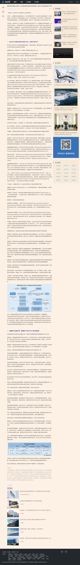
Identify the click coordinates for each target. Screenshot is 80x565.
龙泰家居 (58, 169)
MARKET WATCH (34, 555)
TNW (9, 557)
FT (43, 557)
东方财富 (34, 558)
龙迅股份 (58, 165)
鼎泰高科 (58, 180)
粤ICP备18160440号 (13, 562)
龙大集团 (58, 172)
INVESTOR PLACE (26, 555)
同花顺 (9, 559)
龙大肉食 (66, 172)
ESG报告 (28, 2)
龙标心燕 (66, 169)
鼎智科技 (74, 180)
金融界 (38, 558)
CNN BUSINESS (29, 557)
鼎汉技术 (66, 180)
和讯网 (47, 558)
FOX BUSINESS (42, 555)
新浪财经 (9, 558)
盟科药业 (10, 485)
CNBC (16, 556)
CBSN (47, 556)
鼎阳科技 (66, 176)
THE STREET (10, 556)
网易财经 (14, 558)
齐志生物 (74, 172)
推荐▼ (15, 2)
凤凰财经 (24, 558)
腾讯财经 (19, 558)
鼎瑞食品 (74, 176)
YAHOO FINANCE (18, 555)
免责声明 (13, 552)
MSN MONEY (10, 555)
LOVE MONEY (35, 556)
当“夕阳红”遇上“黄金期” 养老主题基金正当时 (64, 85)
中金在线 (42, 558)
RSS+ (17, 552)
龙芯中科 (66, 165)
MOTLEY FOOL (28, 556)
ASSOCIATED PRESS (21, 557)
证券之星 (13, 559)
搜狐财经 (29, 558)
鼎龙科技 (58, 176)
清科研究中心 (19, 559)
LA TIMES (13, 557)
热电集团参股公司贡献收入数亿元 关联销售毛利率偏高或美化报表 (69, 28)
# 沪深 (50, 8)
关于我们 (36, 2)
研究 (22, 2)
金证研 (26, 9)
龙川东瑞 (74, 169)
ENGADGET (42, 556)
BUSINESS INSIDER (38, 557)
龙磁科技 (74, 165)
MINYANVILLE (21, 556)
